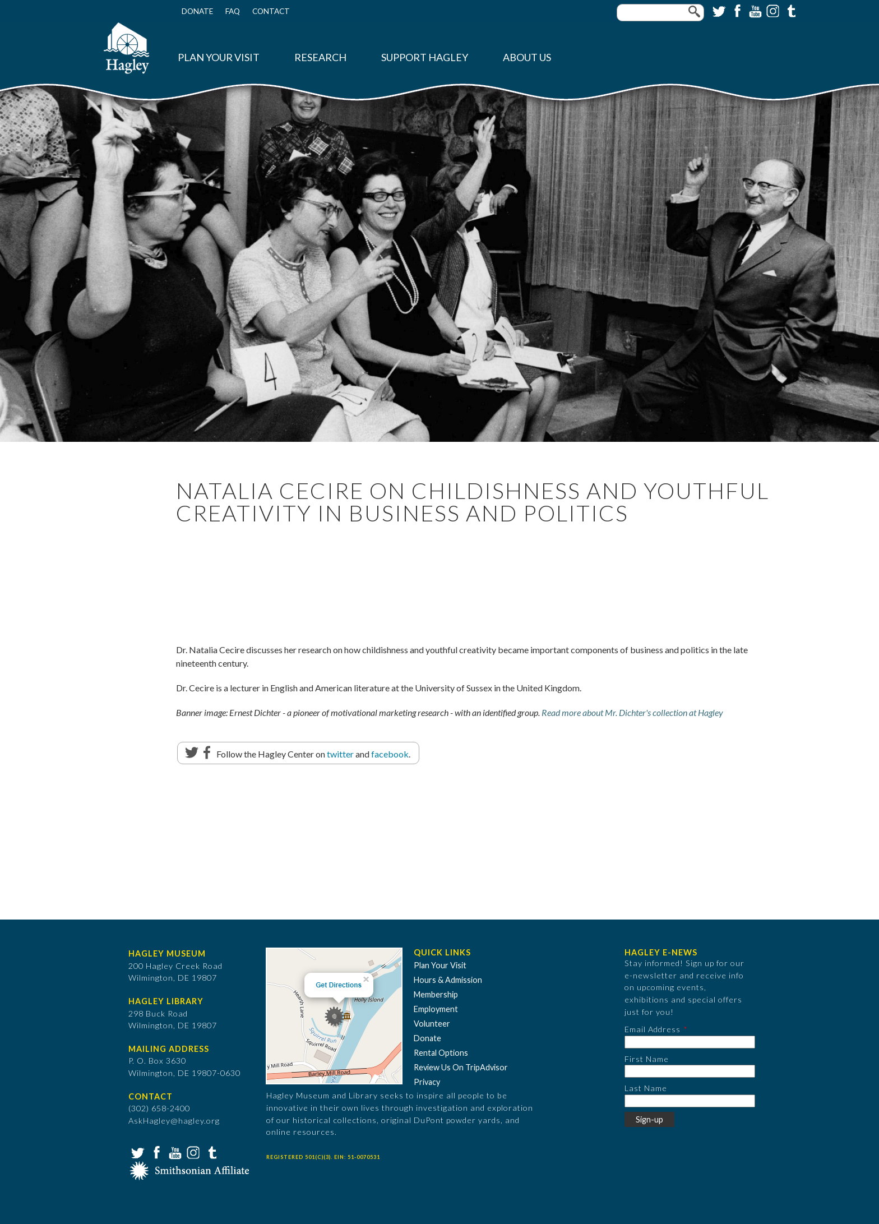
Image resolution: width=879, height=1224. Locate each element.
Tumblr (789, 10)
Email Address (652, 1029)
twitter (340, 754)
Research (320, 57)
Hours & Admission (448, 980)
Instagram (772, 10)
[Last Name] (689, 1100)
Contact (271, 11)
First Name (646, 1059)
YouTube (754, 10)
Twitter (718, 10)
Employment (436, 1009)
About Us (527, 57)
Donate (197, 11)
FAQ (232, 11)
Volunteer (432, 1023)
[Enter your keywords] (660, 12)
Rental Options (441, 1052)
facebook (390, 754)
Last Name (645, 1088)
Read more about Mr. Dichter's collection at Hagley (632, 712)
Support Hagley (424, 57)
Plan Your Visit (219, 57)
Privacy (427, 1082)
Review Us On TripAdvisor (461, 1067)
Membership (436, 994)
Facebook (736, 10)
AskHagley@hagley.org (174, 1120)
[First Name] (689, 1071)
